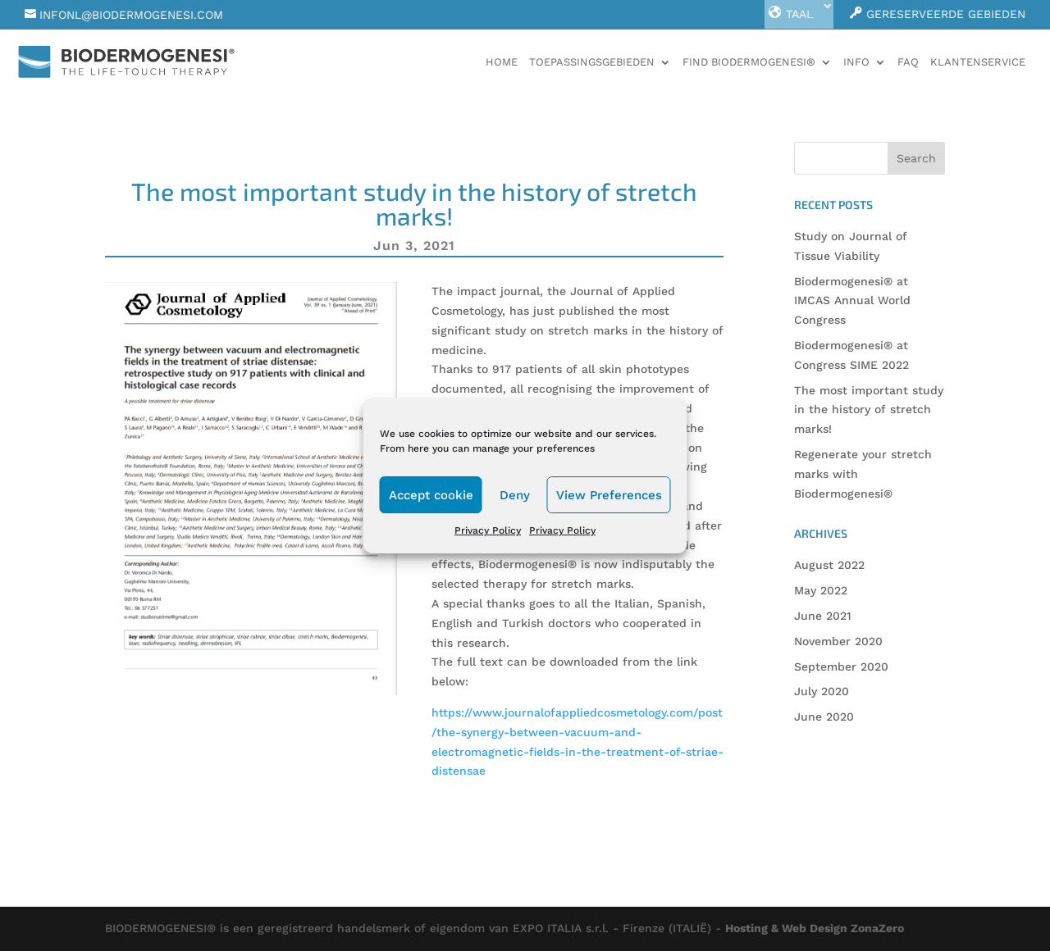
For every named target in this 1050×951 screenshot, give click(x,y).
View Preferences (609, 495)
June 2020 (824, 716)
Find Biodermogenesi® (748, 62)
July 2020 (821, 691)
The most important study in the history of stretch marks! (868, 410)
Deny (515, 495)
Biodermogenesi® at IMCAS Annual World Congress (852, 301)
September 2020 (841, 666)
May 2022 (820, 590)
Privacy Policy (487, 530)
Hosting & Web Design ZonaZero (814, 928)
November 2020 (838, 641)
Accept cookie (431, 495)
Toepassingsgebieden (592, 62)
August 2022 (829, 564)
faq (908, 62)
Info (856, 62)
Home (502, 62)
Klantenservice (977, 62)
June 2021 (822, 615)
